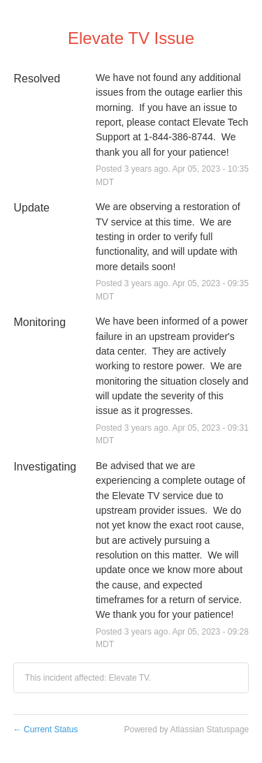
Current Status (45, 729)
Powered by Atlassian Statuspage (186, 729)
